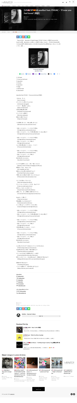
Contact (52, 6)
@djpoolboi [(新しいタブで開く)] (21, 277)
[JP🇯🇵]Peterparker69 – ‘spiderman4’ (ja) (44, 373)
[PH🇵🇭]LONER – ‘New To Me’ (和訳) (32, 328)
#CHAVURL (30, 383)
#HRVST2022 (41, 379)
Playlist (46, 6)
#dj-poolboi (23, 292)
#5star (41, 378)
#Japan (4, 378)
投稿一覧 (41, 316)
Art (25, 6)
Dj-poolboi (21, 284)
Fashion (34, 6)
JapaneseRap (4, 379)
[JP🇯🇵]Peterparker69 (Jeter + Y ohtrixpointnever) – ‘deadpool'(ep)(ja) (32, 375)
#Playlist (72, 377)
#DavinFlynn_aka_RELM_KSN (20, 385)
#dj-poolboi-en (22, 293)
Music (20, 6)
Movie (29, 6)
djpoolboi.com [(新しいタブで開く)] (21, 286)
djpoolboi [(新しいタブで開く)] (20, 280)
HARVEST (12, 399)
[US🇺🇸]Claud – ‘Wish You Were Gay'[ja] (33, 335)
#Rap (11, 378)
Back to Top (38, 395)
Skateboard (40, 6)
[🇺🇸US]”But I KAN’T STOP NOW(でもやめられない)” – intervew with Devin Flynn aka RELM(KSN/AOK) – (19, 376)
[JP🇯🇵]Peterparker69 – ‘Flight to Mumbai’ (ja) (56, 373)
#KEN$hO (8, 378)
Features (15, 6)
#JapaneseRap (32, 386)
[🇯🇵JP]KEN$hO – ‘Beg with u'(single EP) (7, 373)
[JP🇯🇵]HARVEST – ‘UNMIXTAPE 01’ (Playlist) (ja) (69, 373)
